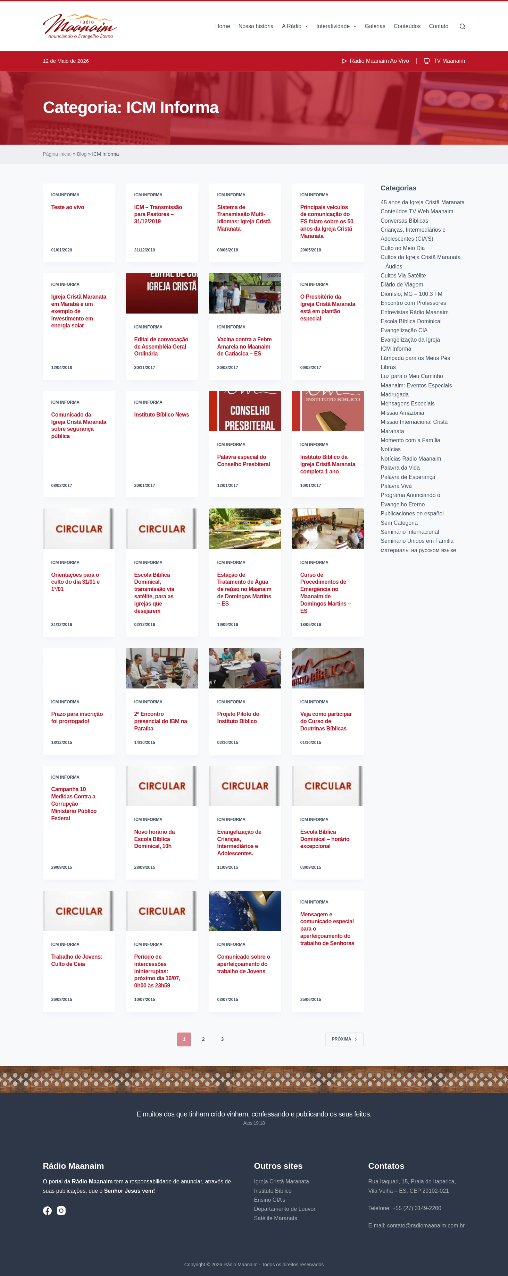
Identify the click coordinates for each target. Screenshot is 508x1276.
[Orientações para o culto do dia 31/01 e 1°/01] (79, 528)
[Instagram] (61, 1210)
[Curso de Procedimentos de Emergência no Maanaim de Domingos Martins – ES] (328, 528)
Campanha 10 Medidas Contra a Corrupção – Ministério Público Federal (74, 803)
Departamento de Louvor (285, 1209)
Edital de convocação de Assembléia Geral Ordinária (161, 346)
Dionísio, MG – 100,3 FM (411, 294)
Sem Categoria (399, 523)
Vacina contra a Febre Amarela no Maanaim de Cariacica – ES (244, 346)
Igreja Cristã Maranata (281, 1181)
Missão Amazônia (402, 413)
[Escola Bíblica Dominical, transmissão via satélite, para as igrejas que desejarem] (162, 528)
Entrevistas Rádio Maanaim (415, 312)
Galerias (375, 26)
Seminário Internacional (410, 532)
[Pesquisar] (462, 26)
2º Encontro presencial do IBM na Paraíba (160, 721)
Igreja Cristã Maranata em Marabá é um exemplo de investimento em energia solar (78, 311)
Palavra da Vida (400, 468)
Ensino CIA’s (269, 1200)
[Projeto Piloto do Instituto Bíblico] (245, 668)
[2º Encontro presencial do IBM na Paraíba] (162, 668)
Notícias (391, 449)
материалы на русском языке (418, 550)
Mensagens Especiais (408, 403)
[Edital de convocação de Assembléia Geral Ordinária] (162, 293)
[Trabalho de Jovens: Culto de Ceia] (79, 911)
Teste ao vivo (67, 207)
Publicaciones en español (412, 513)
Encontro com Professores (413, 303)
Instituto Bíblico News (161, 415)
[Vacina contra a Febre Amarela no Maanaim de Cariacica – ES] (245, 293)
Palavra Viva (396, 486)
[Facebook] (47, 1210)
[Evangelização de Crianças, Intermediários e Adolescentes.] (245, 786)
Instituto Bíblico (273, 1191)
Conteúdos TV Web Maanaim (417, 211)
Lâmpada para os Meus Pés (415, 358)
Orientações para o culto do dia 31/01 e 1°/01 (75, 582)
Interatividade (337, 26)
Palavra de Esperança (408, 477)
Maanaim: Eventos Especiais (416, 385)
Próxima (344, 1039)
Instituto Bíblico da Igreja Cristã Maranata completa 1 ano (327, 464)
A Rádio (296, 26)
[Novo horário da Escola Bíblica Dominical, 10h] (162, 786)
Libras (388, 367)
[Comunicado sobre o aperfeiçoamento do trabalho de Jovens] (245, 911)
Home (222, 26)
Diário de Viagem (402, 285)
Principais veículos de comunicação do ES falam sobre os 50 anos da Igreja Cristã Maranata (326, 221)
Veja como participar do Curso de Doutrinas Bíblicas (326, 721)
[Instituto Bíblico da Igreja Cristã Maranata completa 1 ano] (328, 411)
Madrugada (395, 394)
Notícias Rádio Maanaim (411, 459)
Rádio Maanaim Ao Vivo (374, 61)
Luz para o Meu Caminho (412, 376)
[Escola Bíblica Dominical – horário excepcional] (328, 786)
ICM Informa (65, 194)
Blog (82, 154)
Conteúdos (407, 26)
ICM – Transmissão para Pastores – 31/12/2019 (158, 214)
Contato (438, 26)
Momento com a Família (410, 440)
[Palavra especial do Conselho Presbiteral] (245, 411)
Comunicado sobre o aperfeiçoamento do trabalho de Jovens (243, 964)
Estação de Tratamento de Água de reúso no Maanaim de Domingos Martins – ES (244, 589)
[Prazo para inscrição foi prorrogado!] (79, 668)
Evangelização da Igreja (410, 340)
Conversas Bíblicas (404, 221)
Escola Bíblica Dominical (411, 321)
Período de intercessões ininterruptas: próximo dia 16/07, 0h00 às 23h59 (157, 971)
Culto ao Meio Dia (403, 248)
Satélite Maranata (276, 1218)
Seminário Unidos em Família (417, 541)
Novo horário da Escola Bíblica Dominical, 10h (154, 839)
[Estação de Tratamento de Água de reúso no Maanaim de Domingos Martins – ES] (245, 528)
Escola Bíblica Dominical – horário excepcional (325, 839)
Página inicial (57, 154)
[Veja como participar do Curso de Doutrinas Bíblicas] (328, 668)
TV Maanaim (444, 61)
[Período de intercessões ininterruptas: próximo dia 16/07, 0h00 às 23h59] (162, 911)
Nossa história (256, 26)
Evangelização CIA (404, 330)
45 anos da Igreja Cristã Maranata (423, 202)
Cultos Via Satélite (403, 276)
